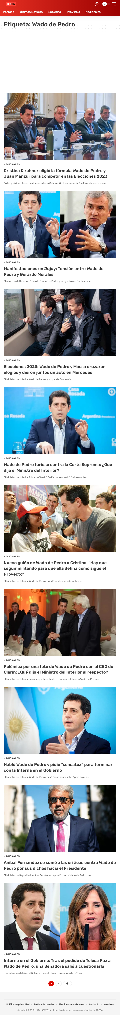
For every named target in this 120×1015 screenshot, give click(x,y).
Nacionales (12, 164)
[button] (96, 4)
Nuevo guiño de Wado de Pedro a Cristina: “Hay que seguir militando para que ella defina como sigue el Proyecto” (55, 568)
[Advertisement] (60, 61)
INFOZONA (46, 1010)
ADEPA (99, 1010)
